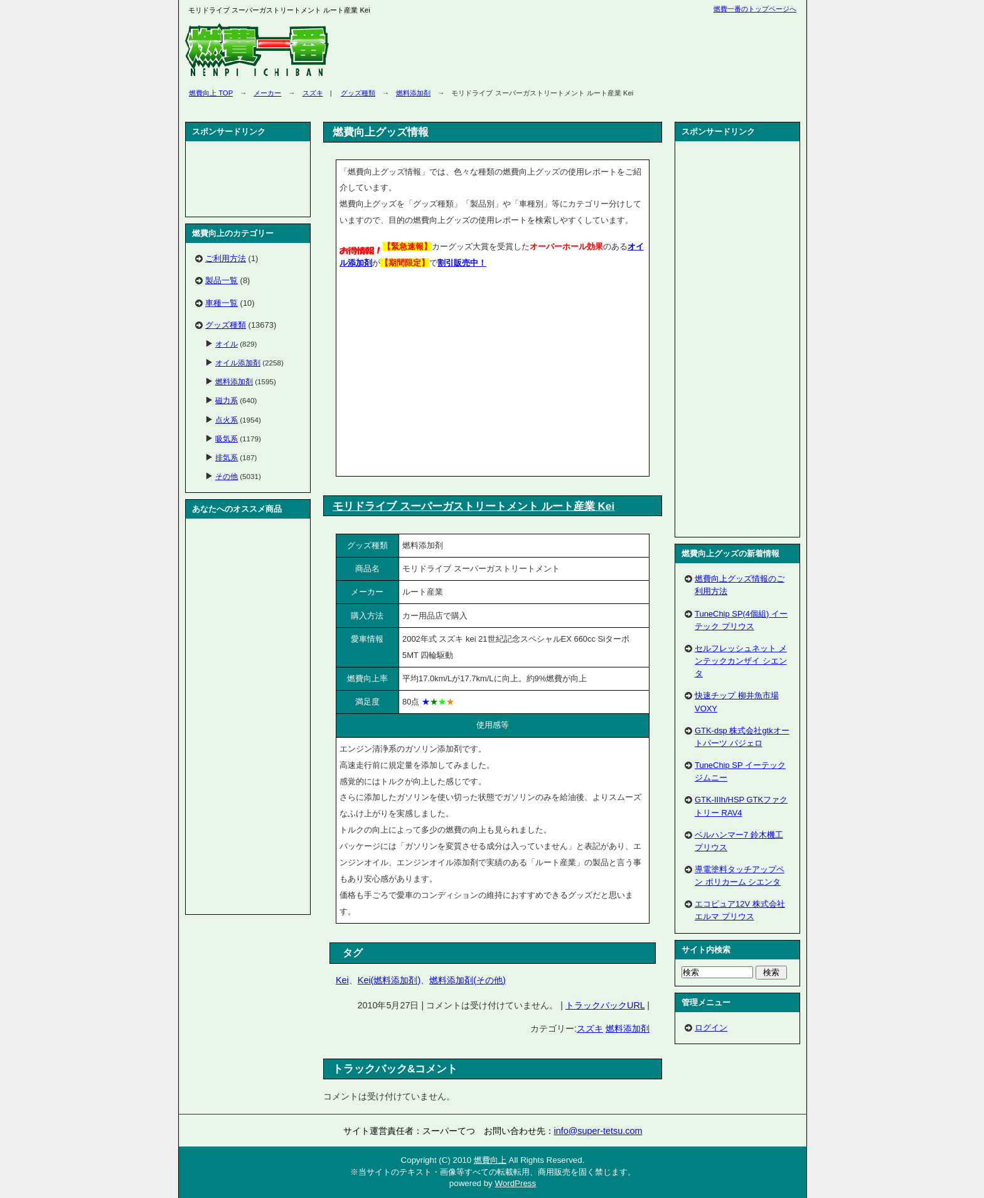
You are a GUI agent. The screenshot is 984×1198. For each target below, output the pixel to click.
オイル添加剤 (237, 363)
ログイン (711, 1027)
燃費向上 (490, 1160)
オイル (226, 344)
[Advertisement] (445, 375)
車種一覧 (221, 303)
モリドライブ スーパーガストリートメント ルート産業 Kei (473, 506)
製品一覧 (221, 280)
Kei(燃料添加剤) (389, 980)
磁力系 (226, 400)
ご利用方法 (225, 258)
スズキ (312, 93)
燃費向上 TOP (211, 93)
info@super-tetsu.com (598, 1131)
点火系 (226, 420)
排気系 (226, 457)
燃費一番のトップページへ (755, 9)
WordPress (515, 1183)
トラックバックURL (604, 1005)
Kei (342, 980)
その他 (226, 476)
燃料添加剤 (413, 93)
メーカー (267, 93)
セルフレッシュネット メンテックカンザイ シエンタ (741, 661)
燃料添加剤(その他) (467, 980)
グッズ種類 (358, 93)
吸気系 (226, 438)
